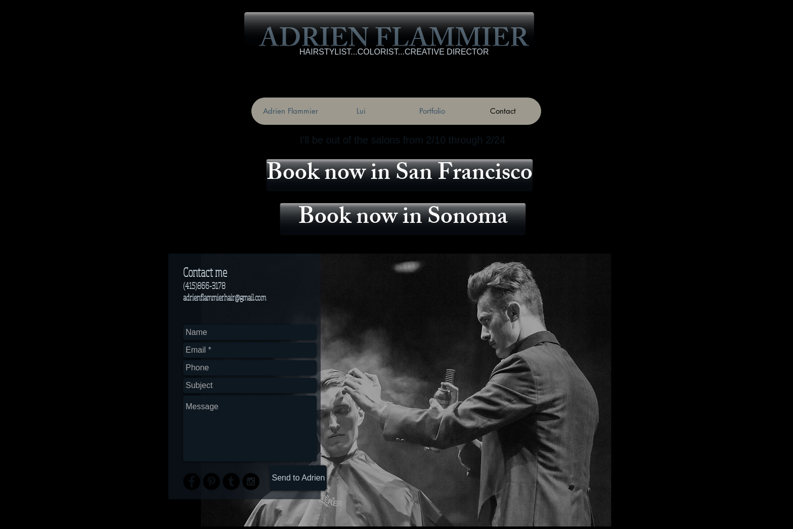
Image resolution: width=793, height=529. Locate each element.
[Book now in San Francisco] (399, 175)
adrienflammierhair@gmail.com (224, 297)
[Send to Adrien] (298, 478)
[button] (389, 28)
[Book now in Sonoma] (403, 219)
